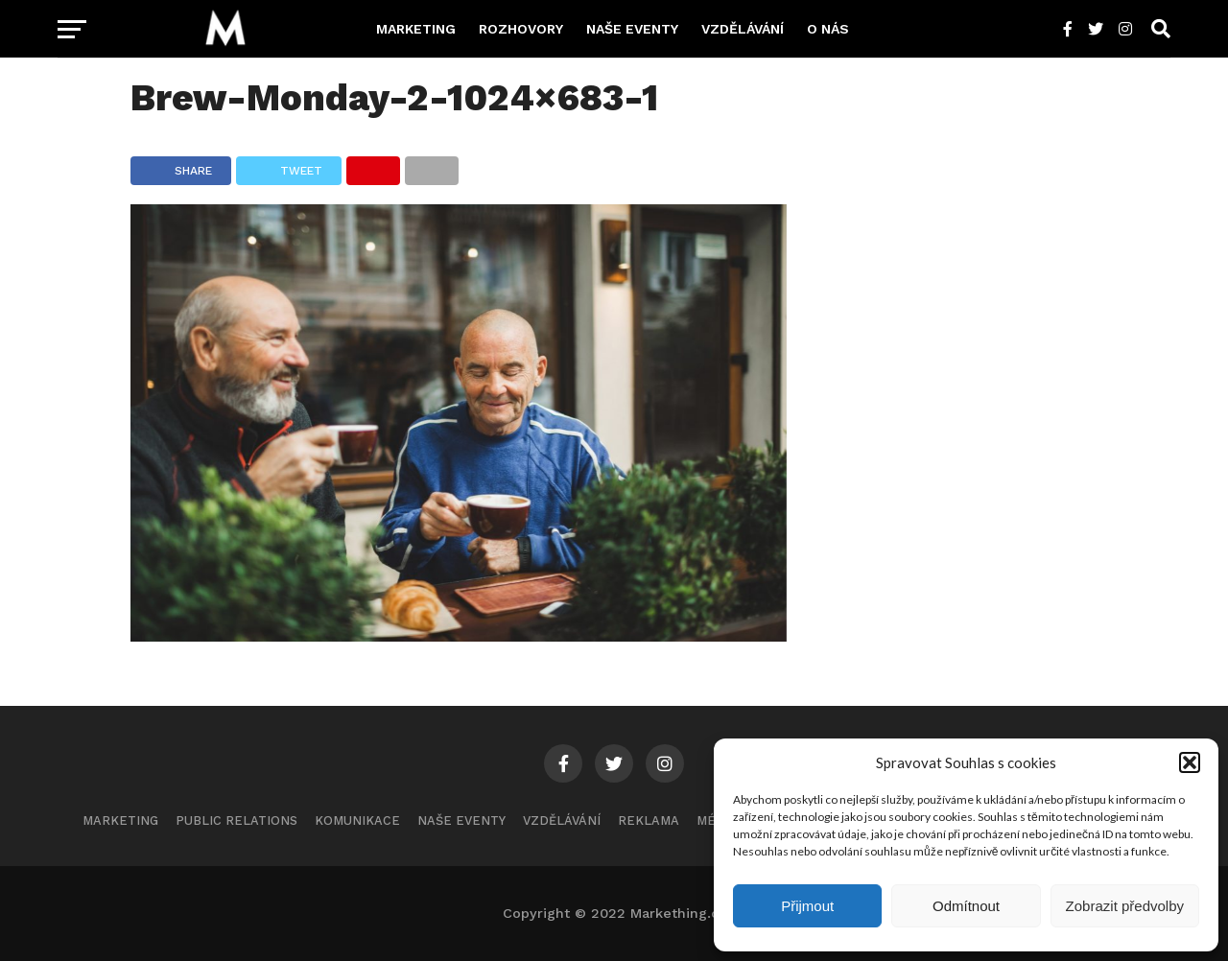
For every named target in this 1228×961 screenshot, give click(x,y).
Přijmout (807, 906)
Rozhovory (521, 28)
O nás (828, 28)
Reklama (648, 820)
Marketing (416, 28)
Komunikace (357, 820)
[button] (1189, 762)
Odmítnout (966, 906)
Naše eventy (632, 28)
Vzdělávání (742, 28)
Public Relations (236, 820)
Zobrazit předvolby (1125, 906)
